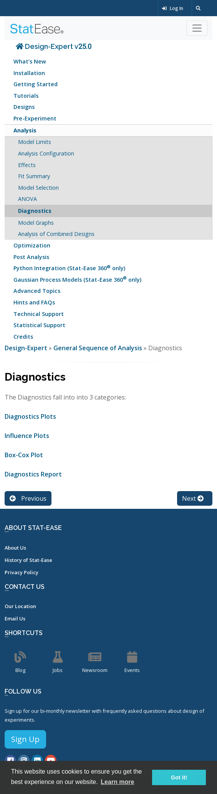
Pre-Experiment (34, 118)
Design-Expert (27, 348)
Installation (29, 73)
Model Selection (38, 187)
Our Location (20, 606)
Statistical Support (39, 325)
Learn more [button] (117, 782)
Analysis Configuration (46, 153)
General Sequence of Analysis (97, 348)
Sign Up (25, 739)
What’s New (29, 61)
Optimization (31, 245)
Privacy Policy (21, 572)
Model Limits (34, 141)
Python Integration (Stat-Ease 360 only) (69, 268)
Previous (28, 498)
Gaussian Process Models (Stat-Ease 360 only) (77, 279)
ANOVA (27, 198)
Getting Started (35, 84)
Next (193, 498)
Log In (172, 8)
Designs (24, 106)
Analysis (24, 130)
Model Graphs (36, 222)
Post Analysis (31, 257)
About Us (15, 547)
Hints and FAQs (34, 302)
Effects (27, 165)
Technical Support (38, 314)
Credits (23, 336)
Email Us (15, 618)
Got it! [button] (179, 777)
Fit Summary (34, 176)
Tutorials (25, 95)
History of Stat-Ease (28, 560)
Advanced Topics (36, 290)
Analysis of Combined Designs (56, 233)
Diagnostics (34, 210)
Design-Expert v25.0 (53, 46)
